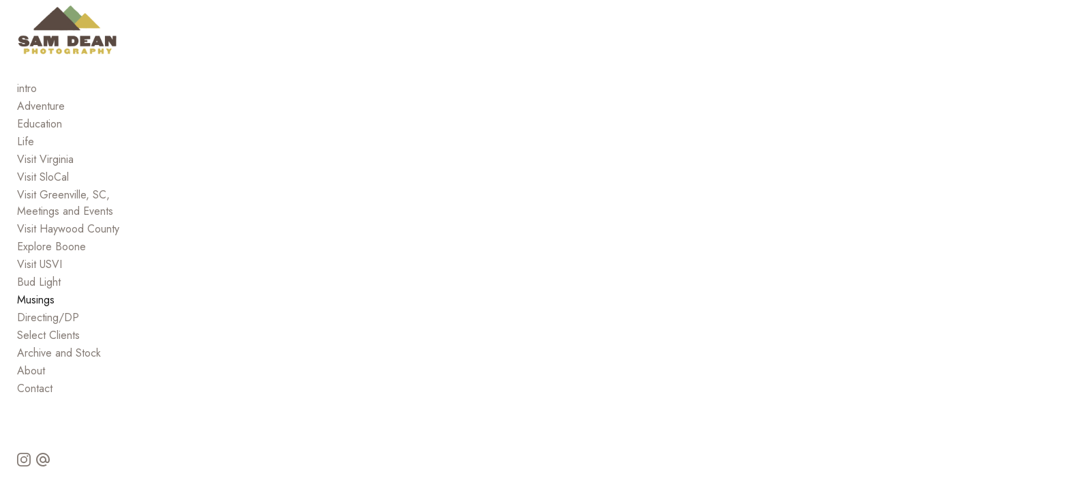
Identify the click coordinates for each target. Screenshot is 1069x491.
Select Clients (48, 357)
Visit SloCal (43, 215)
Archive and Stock (59, 375)
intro (27, 126)
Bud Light (39, 304)
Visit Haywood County (68, 250)
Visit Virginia (45, 197)
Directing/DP (48, 339)
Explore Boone (51, 268)
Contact (34, 410)
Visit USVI (39, 286)
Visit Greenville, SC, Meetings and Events (113, 233)
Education (39, 162)
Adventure (41, 144)
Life (25, 180)
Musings (36, 321)
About (31, 392)
